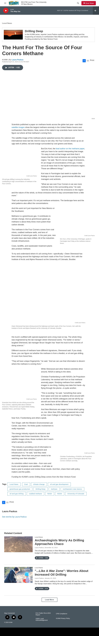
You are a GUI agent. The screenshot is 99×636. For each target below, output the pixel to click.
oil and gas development (59, 484)
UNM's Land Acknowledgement (42, 619)
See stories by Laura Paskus (14, 516)
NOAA (59, 494)
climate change (39, 484)
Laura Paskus (17, 60)
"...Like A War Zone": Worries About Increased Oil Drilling (61, 572)
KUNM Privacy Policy (63, 618)
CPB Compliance (61, 613)
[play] (5, 10)
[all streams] (96, 10)
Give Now (89, 3)
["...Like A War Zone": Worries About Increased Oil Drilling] (18, 575)
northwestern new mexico (72, 489)
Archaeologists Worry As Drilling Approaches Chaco (59, 542)
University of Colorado (75, 494)
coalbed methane (35, 494)
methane (54, 489)
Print (92, 60)
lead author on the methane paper (70, 149)
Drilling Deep (34, 31)
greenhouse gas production (20, 489)
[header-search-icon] (78, 3)
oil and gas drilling (17, 494)
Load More (49, 600)
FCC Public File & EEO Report (43, 614)
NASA (49, 494)
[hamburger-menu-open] (5, 3)
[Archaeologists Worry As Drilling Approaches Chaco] (18, 544)
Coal (26, 484)
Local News (7, 23)
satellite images (18, 127)
